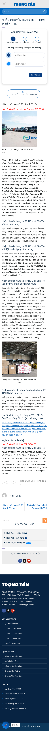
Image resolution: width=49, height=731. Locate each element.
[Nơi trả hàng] (29, 63)
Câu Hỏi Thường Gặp (12, 643)
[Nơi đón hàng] (29, 55)
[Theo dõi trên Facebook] (20, 561)
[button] (4, 4)
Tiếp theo (35, 75)
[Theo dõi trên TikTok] (25, 561)
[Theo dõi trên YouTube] (29, 561)
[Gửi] (44, 11)
